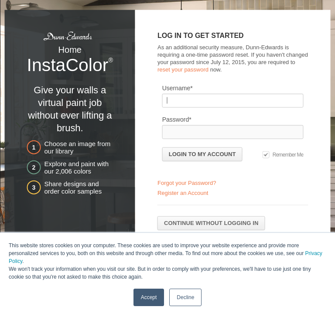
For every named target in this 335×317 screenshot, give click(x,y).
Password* (176, 119)
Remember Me (288, 154)
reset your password (183, 69)
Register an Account (182, 193)
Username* (177, 87)
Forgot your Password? (186, 183)
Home (70, 50)
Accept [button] (149, 297)
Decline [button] (185, 297)
